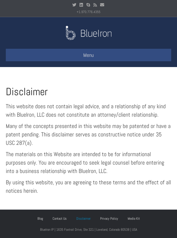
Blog (40, 218)
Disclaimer (83, 218)
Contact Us (60, 218)
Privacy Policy (109, 218)
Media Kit (134, 218)
